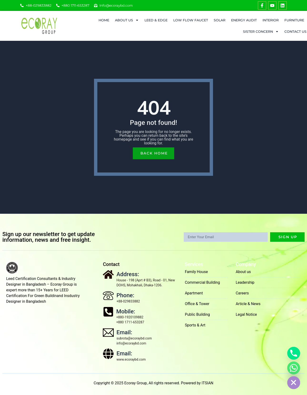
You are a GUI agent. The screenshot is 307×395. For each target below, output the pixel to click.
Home (104, 20)
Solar (219, 20)
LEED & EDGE (156, 20)
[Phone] (293, 353)
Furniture (294, 20)
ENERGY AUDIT (244, 20)
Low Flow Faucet (190, 20)
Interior (270, 20)
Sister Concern (261, 32)
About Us (127, 20)
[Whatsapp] (293, 368)
